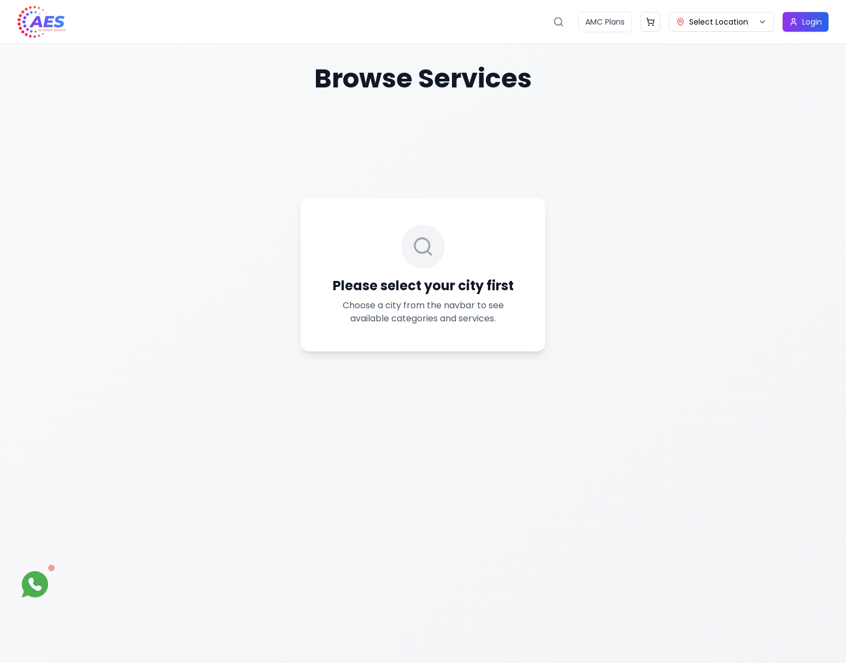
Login (805, 21)
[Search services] (558, 22)
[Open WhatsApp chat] (34, 584)
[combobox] (721, 22)
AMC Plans (605, 21)
